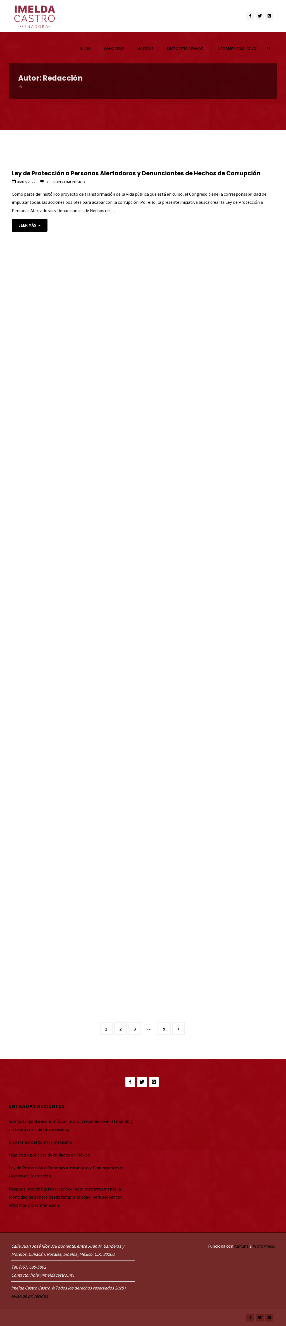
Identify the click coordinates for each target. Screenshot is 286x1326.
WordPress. (264, 1246)
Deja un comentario (65, 181)
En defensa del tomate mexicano (40, 1142)
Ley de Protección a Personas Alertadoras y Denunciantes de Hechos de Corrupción (136, 173)
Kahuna (241, 1246)
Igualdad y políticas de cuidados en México (49, 1155)
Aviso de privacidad (29, 1296)
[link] (269, 48)
